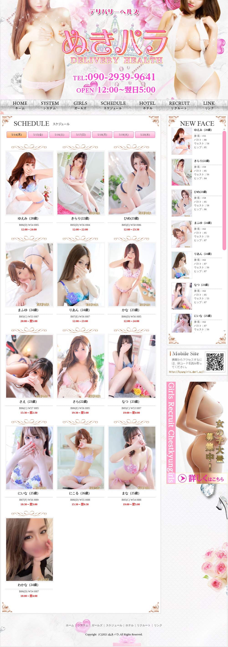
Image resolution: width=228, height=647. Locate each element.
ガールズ (97, 625)
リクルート (144, 625)
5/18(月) (102, 134)
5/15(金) (38, 134)
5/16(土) (59, 134)
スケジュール (114, 625)
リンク (158, 625)
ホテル (130, 625)
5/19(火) (123, 134)
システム (82, 625)
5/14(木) (17, 134)
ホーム (70, 625)
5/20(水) (145, 134)
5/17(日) (80, 134)
